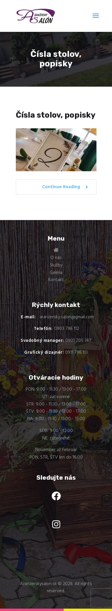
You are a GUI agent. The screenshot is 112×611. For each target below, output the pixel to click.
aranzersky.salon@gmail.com (67, 317)
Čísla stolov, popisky (56, 115)
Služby (56, 265)
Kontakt (56, 279)
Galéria (56, 272)
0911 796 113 (76, 352)
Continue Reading (61, 187)
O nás (56, 257)
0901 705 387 (78, 340)
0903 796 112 (66, 328)
